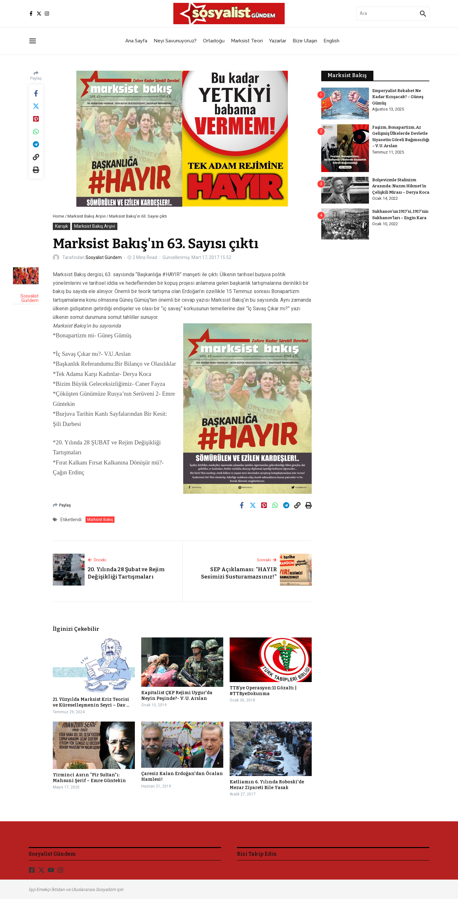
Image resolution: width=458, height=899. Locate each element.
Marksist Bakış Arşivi (86, 216)
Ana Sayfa (136, 41)
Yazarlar (277, 41)
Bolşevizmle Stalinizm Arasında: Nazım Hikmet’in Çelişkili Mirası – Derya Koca (400, 186)
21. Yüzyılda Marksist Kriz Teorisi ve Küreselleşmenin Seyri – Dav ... (91, 702)
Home (58, 216)
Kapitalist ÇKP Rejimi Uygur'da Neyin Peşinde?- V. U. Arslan (176, 695)
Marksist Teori (247, 41)
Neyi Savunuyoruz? (175, 41)
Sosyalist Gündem (104, 257)
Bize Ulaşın (305, 41)
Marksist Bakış (100, 519)
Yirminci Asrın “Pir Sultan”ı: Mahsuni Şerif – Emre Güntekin (89, 777)
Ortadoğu (214, 41)
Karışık (61, 226)
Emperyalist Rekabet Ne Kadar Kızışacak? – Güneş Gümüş (398, 96)
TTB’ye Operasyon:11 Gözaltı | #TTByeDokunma (263, 690)
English (331, 41)
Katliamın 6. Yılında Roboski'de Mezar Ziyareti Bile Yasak (267, 784)
